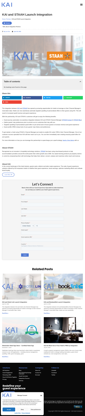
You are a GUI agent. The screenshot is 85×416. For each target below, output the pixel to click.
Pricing (4, 379)
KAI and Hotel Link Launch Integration (14, 302)
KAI (18, 108)
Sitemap (21, 380)
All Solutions (6, 370)
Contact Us (38, 372)
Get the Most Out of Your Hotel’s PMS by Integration (61, 345)
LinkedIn (53, 370)
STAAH (25, 108)
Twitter (53, 375)
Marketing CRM (7, 375)
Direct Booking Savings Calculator (25, 373)
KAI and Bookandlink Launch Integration (57, 302)
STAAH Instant (67, 120)
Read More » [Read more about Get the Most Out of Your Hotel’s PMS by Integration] (47, 356)
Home (3, 19)
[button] (41, 395)
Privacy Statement (26, 413)
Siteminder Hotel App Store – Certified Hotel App (18, 345)
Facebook (54, 372)
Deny (22, 409)
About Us (37, 370)
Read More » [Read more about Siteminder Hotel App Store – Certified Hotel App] (5, 356)
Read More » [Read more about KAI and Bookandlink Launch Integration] (47, 313)
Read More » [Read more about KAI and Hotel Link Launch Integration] (5, 313)
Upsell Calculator (23, 376)
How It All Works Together (10, 377)
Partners (8, 19)
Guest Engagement (7, 372)
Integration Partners (15, 26)
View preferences (36, 409)
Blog (20, 370)
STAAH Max (77, 120)
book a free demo (68, 140)
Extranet (37, 375)
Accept (9, 409)
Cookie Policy (17, 413)
